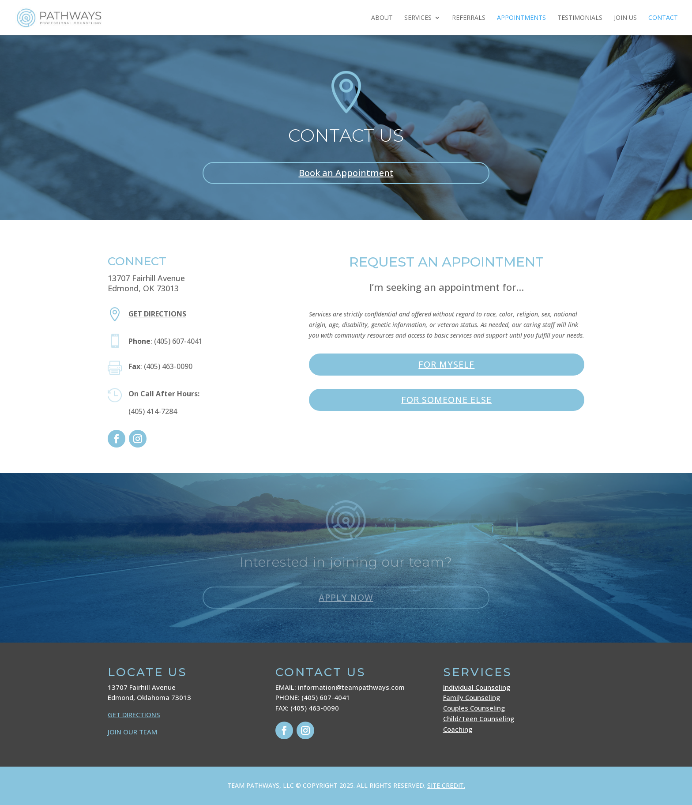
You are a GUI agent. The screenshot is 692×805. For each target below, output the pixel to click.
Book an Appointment (346, 173)
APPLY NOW (346, 597)
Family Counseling (471, 697)
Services (418, 18)
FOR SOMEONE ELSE (446, 400)
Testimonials (579, 18)
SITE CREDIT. (446, 785)
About (382, 18)
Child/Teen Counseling (478, 718)
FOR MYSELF (446, 364)
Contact (663, 18)
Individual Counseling (476, 687)
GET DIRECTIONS (134, 714)
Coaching (457, 729)
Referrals (468, 18)
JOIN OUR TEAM (132, 731)
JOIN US (625, 18)
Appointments (521, 18)
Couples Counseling (474, 707)
